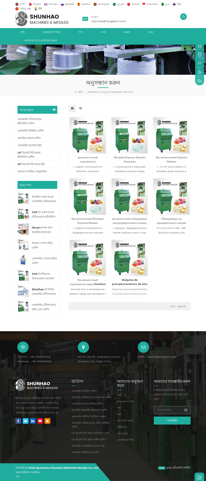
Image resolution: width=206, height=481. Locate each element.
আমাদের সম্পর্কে (51, 32)
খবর (150, 32)
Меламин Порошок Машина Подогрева (129, 159)
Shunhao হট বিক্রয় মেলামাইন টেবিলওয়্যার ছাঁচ (44, 292)
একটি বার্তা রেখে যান (199, 477)
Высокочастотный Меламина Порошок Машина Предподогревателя (88, 221)
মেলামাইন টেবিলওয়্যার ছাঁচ (85, 452)
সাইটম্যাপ (122, 427)
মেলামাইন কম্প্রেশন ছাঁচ (30, 145)
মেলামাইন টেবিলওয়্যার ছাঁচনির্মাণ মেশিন (30, 121)
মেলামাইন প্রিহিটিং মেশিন (84, 391)
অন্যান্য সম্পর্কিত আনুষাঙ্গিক (32, 171)
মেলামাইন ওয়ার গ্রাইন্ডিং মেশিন (87, 403)
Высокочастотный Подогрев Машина (171, 159)
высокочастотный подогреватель (88, 159)
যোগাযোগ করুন (125, 420)
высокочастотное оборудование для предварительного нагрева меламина (129, 221)
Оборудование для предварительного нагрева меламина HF (171, 221)
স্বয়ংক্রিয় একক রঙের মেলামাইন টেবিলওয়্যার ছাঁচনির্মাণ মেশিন (44, 199)
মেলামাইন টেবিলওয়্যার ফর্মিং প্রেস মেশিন (44, 307)
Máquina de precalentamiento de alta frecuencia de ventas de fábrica (129, 282)
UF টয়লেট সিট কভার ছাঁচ (31, 164)
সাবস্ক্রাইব (172, 420)
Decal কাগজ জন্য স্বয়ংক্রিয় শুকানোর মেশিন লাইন (42, 230)
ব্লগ (17, 476)
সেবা (103, 32)
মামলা (127, 32)
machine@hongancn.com (108, 21)
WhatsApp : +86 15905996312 (34, 361)
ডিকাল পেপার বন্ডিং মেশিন (42, 245)
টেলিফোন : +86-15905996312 (33, 356)
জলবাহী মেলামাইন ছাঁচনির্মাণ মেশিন (89, 410)
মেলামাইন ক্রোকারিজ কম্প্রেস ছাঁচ (88, 445)
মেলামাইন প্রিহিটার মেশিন (31, 130)
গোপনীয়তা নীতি (125, 439)
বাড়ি (22, 32)
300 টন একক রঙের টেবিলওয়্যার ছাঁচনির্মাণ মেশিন (43, 214)
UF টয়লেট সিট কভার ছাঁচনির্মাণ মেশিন (29, 155)
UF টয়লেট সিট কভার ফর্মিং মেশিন (89, 439)
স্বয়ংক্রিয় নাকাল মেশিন (29, 138)
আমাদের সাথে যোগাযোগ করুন (40, 40)
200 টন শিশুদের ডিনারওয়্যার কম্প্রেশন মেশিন (43, 276)
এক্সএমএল (122, 433)
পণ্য (81, 32)
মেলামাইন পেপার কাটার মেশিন (44, 261)
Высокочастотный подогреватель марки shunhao (88, 282)
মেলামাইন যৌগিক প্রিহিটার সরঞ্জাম (89, 416)
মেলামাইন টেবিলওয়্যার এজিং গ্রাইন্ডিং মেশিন (91, 425)
